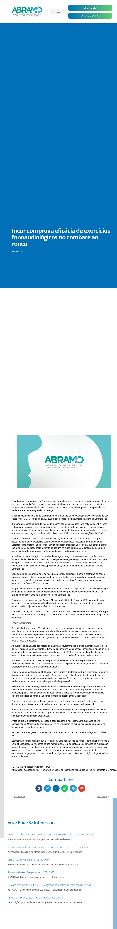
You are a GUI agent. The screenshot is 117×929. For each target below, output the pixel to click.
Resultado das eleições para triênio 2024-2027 (31, 872)
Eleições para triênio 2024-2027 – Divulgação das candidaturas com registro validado (50, 885)
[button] (59, 11)
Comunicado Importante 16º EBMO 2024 (28, 859)
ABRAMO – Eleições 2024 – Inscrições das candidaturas (35, 897)
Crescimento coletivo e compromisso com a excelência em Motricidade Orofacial (48, 847)
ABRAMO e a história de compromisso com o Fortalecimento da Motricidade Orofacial (51, 834)
